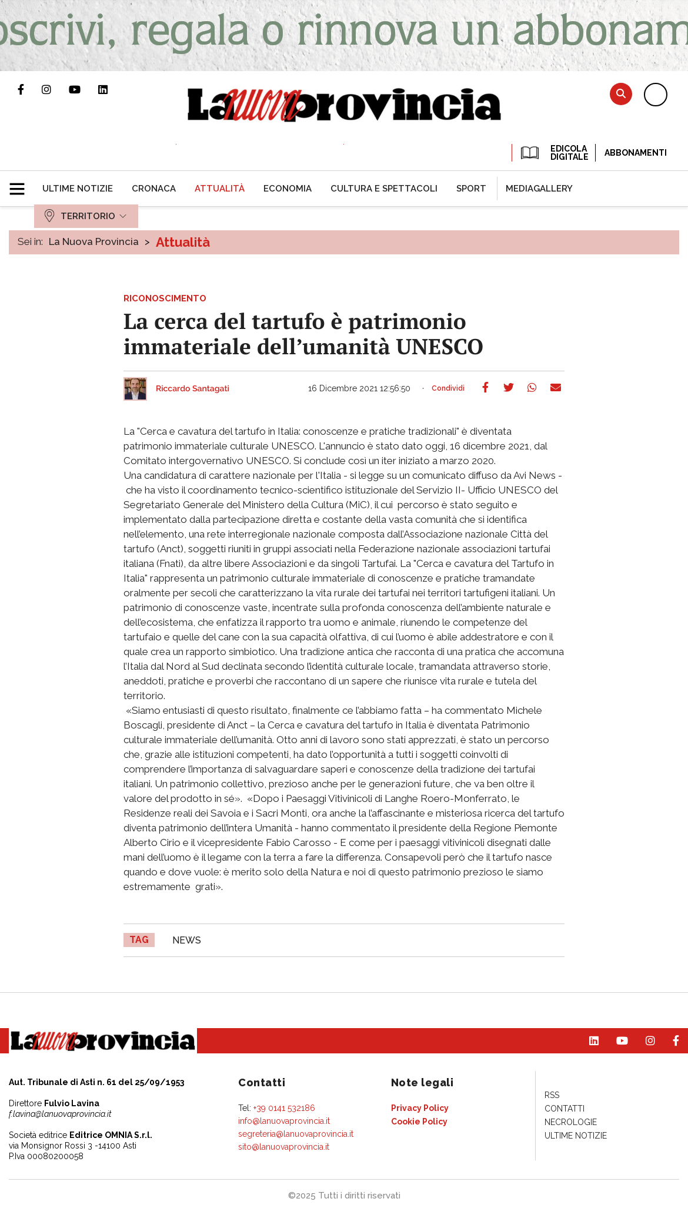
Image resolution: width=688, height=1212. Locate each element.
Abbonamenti (635, 152)
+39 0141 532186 (284, 1108)
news (186, 940)
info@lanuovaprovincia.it (284, 1121)
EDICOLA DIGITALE (553, 153)
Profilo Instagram (55, 89)
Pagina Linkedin (111, 89)
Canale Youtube (83, 89)
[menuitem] (77, 188)
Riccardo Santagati (192, 389)
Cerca (621, 94)
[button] (21, 184)
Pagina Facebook (30, 89)
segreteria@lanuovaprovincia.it (295, 1134)
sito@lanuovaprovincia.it (283, 1146)
